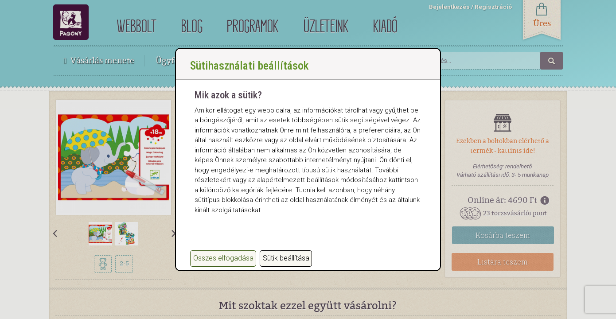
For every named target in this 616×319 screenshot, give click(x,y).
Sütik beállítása (286, 258)
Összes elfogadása (223, 258)
